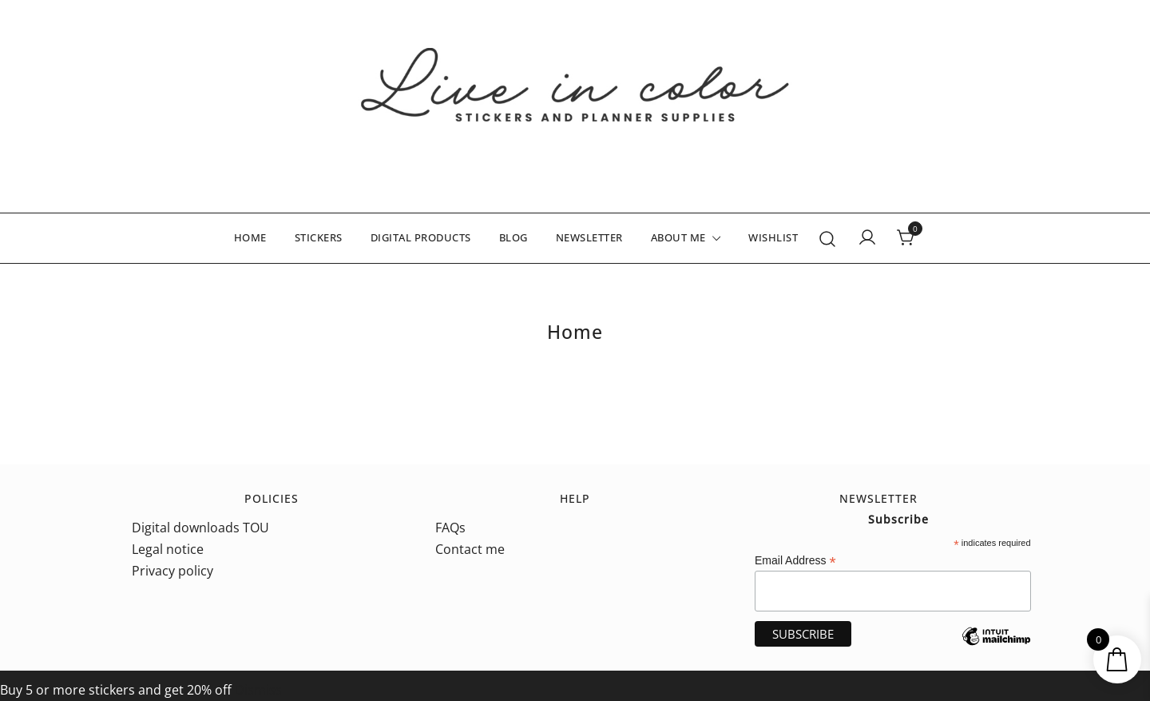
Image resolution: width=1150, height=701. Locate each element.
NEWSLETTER (589, 237)
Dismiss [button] (258, 690)
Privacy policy (172, 571)
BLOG (513, 237)
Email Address (795, 560)
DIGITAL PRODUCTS (421, 237)
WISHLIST (773, 237)
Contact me (470, 549)
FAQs (450, 527)
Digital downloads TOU (200, 527)
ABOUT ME (678, 237)
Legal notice (168, 549)
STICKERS (319, 237)
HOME (250, 237)
